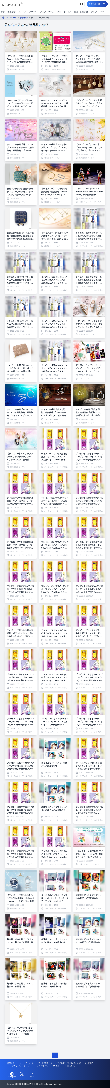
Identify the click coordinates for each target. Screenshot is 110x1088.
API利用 (56, 1066)
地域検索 (11, 12)
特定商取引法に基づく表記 (69, 1063)
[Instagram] (12, 1075)
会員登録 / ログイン (96, 4)
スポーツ (33, 12)
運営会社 (11, 1063)
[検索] (80, 4)
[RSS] (32, 1075)
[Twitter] (22, 1075)
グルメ (94, 12)
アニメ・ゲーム (47, 12)
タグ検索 (24, 17)
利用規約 (89, 1063)
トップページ (9, 17)
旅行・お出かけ (81, 12)
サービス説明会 (45, 1063)
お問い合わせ (71, 1066)
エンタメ (22, 12)
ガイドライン (42, 1066)
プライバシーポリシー (21, 1066)
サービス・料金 (26, 1063)
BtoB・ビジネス (64, 12)
